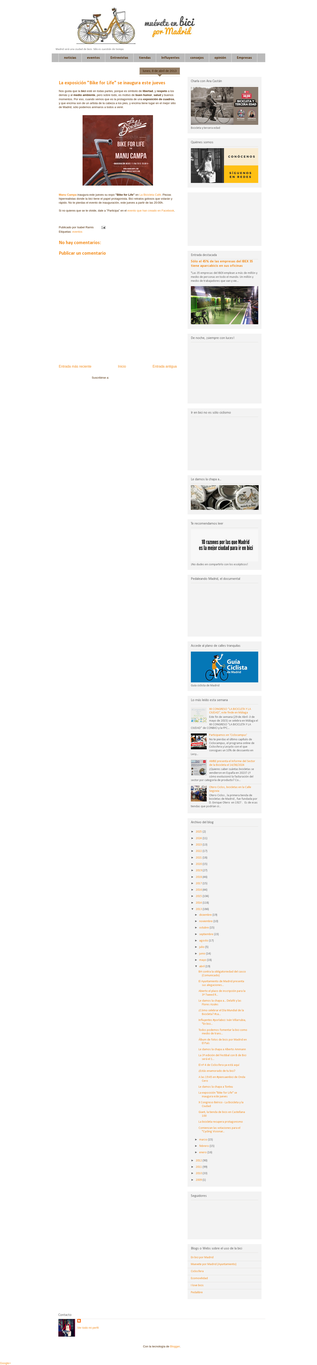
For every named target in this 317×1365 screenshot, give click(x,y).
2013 (199, 909)
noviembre (206, 921)
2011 (199, 1167)
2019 (199, 870)
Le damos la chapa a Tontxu (216, 1087)
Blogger (175, 1346)
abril (202, 966)
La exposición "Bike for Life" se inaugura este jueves (218, 1094)
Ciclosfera (197, 1271)
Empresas (244, 58)
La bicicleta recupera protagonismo (221, 1122)
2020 (199, 864)
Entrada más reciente (75, 366)
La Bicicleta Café (150, 194)
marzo (203, 1139)
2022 (199, 851)
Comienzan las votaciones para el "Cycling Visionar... (219, 1129)
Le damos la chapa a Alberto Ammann (222, 1049)
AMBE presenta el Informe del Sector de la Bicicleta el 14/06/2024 (232, 763)
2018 (199, 877)
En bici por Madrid (202, 1257)
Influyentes (170, 58)
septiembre (206, 934)
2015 (199, 896)
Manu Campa (68, 194)
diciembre (205, 915)
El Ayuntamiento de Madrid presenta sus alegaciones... (221, 983)
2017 (199, 883)
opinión (220, 58)
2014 (199, 902)
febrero (204, 1146)
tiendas (145, 58)
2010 (199, 1173)
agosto (204, 940)
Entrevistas (119, 58)
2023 (199, 844)
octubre (204, 927)
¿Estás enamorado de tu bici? (217, 1071)
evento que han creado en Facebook (150, 210)
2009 (199, 1180)
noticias (70, 58)
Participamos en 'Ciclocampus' (228, 735)
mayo (203, 960)
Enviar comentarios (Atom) (127, 377)
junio (202, 953)
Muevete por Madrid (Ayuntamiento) (213, 1264)
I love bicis (197, 1285)
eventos (93, 58)
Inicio (122, 366)
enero (203, 1152)
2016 (199, 890)
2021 (199, 857)
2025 (199, 831)
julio (202, 947)
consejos (197, 58)
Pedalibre (197, 1292)
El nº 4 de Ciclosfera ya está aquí (219, 1065)
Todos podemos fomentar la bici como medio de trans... (223, 1031)
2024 (199, 838)
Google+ (5, 1363)
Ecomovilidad (199, 1278)
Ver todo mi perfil (88, 1327)
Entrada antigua (165, 366)
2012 (199, 1160)
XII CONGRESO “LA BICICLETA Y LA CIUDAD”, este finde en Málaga (230, 711)
